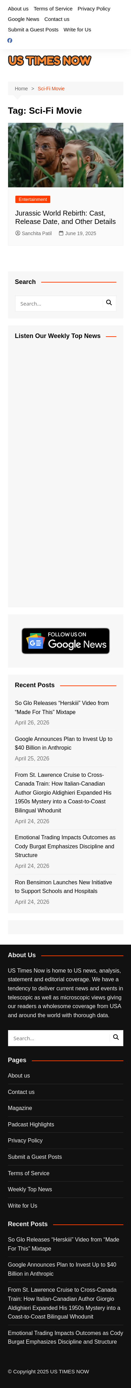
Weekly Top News (30, 1189)
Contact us (57, 19)
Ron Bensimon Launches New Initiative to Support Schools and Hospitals (63, 886)
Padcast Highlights (31, 1124)
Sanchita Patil (33, 233)
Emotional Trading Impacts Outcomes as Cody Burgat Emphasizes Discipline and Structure (65, 846)
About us (18, 9)
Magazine (20, 1108)
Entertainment (33, 199)
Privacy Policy (94, 9)
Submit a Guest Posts (33, 29)
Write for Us (77, 29)
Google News (23, 19)
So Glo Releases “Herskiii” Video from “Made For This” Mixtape (62, 707)
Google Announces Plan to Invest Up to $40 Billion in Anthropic (63, 743)
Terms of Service (53, 9)
